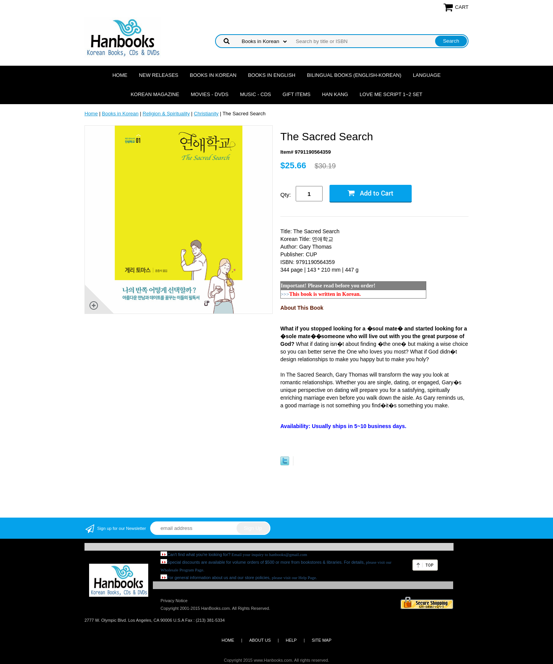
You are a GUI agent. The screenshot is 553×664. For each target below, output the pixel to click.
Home (120, 75)
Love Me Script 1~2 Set (390, 94)
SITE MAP (321, 640)
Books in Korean (213, 75)
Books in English (272, 75)
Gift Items (297, 94)
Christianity (206, 113)
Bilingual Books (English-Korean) (354, 75)
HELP (291, 640)
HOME (228, 640)
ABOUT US (260, 640)
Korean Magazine (155, 94)
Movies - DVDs (209, 94)
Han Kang (335, 94)
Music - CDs (255, 94)
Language (426, 75)
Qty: (285, 194)
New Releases (159, 75)
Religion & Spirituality (166, 113)
